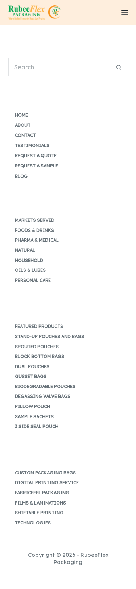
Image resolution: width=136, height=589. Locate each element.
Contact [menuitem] (25, 135)
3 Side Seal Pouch (36, 426)
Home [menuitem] (21, 115)
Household (29, 260)
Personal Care (33, 280)
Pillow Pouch (32, 406)
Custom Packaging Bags (45, 473)
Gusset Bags (30, 376)
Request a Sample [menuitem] (36, 166)
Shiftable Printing (39, 512)
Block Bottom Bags (39, 356)
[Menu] (124, 12)
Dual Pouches (32, 366)
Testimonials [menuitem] (32, 145)
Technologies (33, 523)
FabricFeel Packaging (42, 492)
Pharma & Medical (37, 240)
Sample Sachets (34, 416)
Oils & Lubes (30, 270)
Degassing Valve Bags (42, 396)
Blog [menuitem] (21, 176)
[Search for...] (59, 67)
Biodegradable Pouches (45, 386)
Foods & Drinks (34, 230)
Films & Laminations (40, 503)
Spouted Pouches (37, 346)
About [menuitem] (22, 125)
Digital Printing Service (47, 482)
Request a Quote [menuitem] (36, 155)
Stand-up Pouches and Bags (49, 336)
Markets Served (34, 220)
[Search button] (119, 67)
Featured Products (39, 326)
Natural (25, 250)
